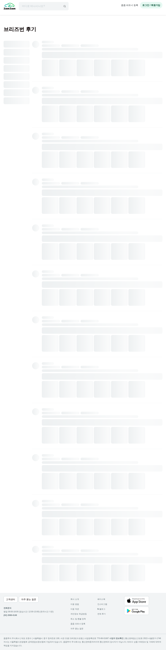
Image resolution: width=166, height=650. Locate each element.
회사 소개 (75, 599)
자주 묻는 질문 (77, 629)
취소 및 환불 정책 (78, 619)
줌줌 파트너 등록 (129, 5)
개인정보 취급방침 (79, 614)
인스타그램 (102, 604)
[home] (10, 6)
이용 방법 (75, 604)
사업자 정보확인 (116, 638)
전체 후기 (101, 614)
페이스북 (101, 599)
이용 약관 (75, 609)
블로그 (101, 609)
